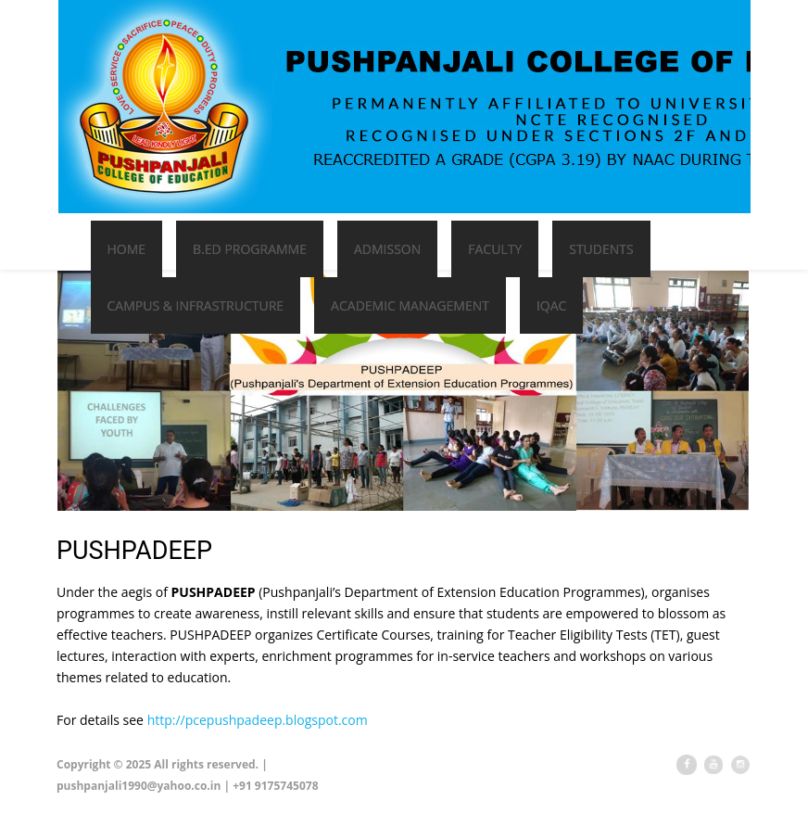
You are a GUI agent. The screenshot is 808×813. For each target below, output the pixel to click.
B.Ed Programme (250, 249)
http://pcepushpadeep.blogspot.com (257, 720)
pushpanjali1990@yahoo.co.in (139, 786)
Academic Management (410, 305)
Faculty (495, 249)
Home (126, 249)
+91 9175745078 (275, 786)
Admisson (387, 249)
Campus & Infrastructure (195, 305)
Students (601, 249)
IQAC (551, 305)
